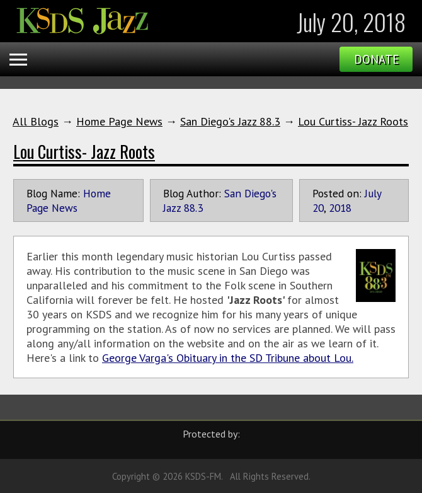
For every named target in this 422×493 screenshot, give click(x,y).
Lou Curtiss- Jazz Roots (353, 121)
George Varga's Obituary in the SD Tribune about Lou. (227, 358)
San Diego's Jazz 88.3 (230, 121)
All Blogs (36, 121)
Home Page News (119, 121)
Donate (376, 59)
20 (318, 207)
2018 (340, 207)
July (373, 193)
